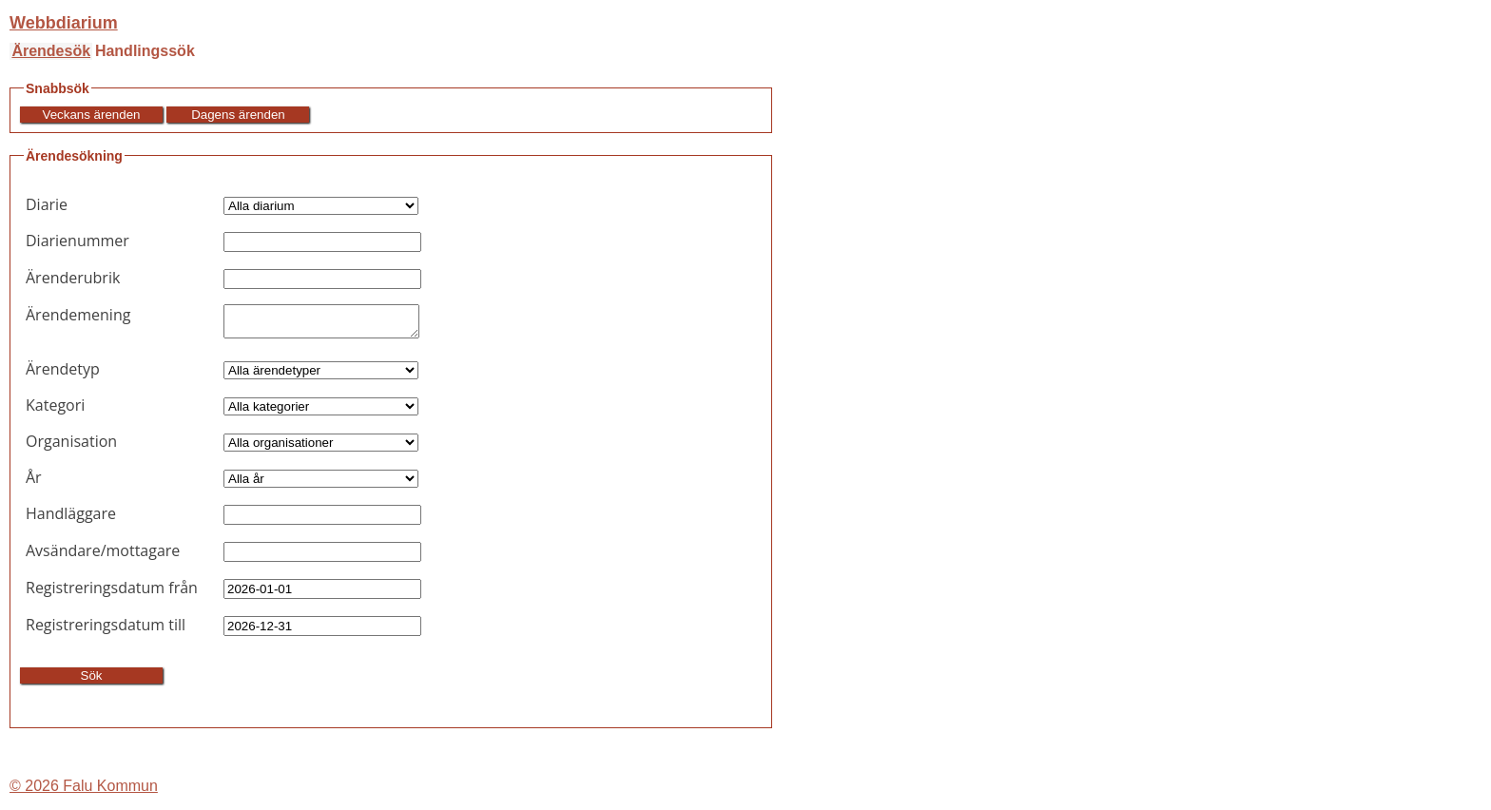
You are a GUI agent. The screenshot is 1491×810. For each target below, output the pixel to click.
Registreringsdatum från (112, 593)
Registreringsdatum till (105, 630)
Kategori (55, 410)
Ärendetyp (63, 374)
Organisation (71, 446)
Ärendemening (78, 314)
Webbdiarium (64, 22)
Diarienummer (77, 240)
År (34, 482)
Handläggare (71, 519)
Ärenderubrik (73, 277)
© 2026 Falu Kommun (84, 791)
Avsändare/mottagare (103, 556)
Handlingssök (145, 51)
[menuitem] (51, 51)
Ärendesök (50, 51)
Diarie (47, 204)
